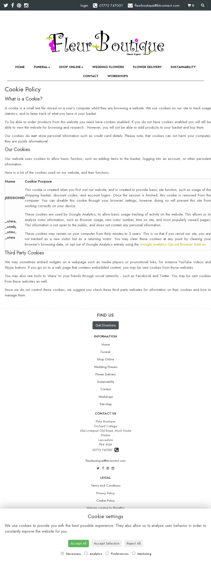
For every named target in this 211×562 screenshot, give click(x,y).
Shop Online (71, 67)
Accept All (79, 543)
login (84, 5)
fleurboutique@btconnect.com (106, 460)
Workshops (118, 76)
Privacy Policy (105, 493)
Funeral (42, 67)
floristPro (118, 508)
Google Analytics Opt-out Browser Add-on (173, 244)
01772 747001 (106, 450)
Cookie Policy (105, 500)
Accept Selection (106, 543)
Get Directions (106, 325)
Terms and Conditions (105, 485)
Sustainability (183, 67)
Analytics (93, 554)
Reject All (134, 543)
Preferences (117, 554)
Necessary (71, 554)
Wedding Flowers (108, 67)
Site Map (106, 404)
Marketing (141, 554)
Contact (90, 76)
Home (20, 67)
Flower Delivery (147, 67)
